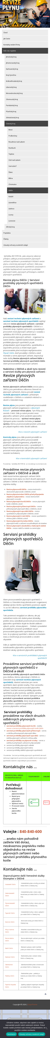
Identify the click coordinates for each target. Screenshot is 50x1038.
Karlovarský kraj (12, 69)
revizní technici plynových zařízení (23, 318)
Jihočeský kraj (11, 57)
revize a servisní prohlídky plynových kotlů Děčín (25, 728)
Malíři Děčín (9, 948)
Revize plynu (9, 405)
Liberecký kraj (11, 87)
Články (5, 239)
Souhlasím (11, 1034)
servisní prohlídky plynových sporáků (22, 736)
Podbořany (13, 136)
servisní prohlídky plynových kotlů (21, 726)
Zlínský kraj (10, 227)
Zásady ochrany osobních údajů (15, 245)
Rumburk (12, 148)
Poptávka (7, 233)
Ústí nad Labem (14, 160)
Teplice (11, 154)
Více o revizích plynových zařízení (32, 432)
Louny (11, 215)
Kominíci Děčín (9, 922)
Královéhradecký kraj (14, 81)
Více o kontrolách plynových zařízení (31, 458)
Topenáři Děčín (10, 913)
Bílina (11, 178)
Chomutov (12, 184)
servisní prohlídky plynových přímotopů (23, 731)
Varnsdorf (12, 166)
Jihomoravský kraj (12, 63)
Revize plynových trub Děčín (18, 516)
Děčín (11, 190)
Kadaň (11, 196)
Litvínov (11, 208)
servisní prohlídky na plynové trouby (22, 740)
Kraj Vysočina (11, 75)
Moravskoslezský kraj (14, 93)
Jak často (6, 38)
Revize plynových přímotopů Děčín (21, 506)
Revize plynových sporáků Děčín (20, 511)
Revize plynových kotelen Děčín (20, 521)
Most (10, 130)
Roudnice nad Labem (17, 142)
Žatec (11, 172)
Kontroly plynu (10, 437)
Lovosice (12, 221)
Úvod (5, 32)
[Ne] (47, 1028)
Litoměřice (12, 202)
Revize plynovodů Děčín (16, 489)
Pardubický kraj (12, 105)
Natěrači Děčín (10, 957)
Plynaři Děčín (8, 353)
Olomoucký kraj (12, 99)
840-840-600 (31, 831)
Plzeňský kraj (11, 111)
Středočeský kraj (12, 117)
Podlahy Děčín (9, 976)
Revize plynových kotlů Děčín (19, 501)
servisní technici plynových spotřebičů (20, 321)
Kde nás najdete (9, 51)
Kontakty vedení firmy (11, 45)
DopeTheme (32, 1004)
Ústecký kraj (10, 123)
